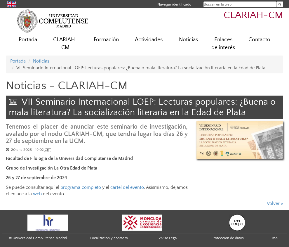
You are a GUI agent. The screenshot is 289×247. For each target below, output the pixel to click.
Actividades (149, 40)
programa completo (80, 187)
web (37, 193)
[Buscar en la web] (279, 4)
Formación (106, 40)
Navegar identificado (174, 4)
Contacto (259, 40)
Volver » (275, 203)
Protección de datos (227, 238)
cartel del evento (127, 187)
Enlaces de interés (223, 44)
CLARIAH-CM (253, 15)
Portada (28, 40)
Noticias (188, 40)
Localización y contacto (109, 238)
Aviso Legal (168, 238)
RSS (275, 238)
